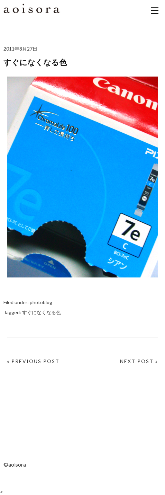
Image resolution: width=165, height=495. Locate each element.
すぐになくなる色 (41, 312)
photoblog (41, 302)
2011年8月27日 (20, 49)
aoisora (32, 17)
